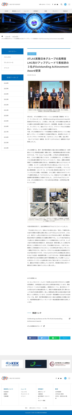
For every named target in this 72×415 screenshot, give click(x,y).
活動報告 (40, 394)
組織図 (5, 394)
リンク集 (45, 408)
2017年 (6, 132)
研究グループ (41, 392)
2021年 (6, 110)
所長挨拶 (6, 392)
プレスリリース (25, 394)
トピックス (24, 392)
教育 (46, 11)
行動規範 (6, 396)
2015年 (6, 142)
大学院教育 (58, 392)
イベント (23, 396)
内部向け (65, 11)
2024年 (6, 94)
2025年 (6, 88)
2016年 (6, 137)
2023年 (6, 99)
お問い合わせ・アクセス (44, 4)
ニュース (26, 11)
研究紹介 (36, 11)
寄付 (26, 408)
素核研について (16, 11)
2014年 (6, 148)
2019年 (6, 121)
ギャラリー (56, 11)
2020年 (6, 115)
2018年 (6, 126)
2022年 (6, 105)
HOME (6, 11)
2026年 (6, 83)
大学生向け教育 (59, 394)
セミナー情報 (41, 400)
